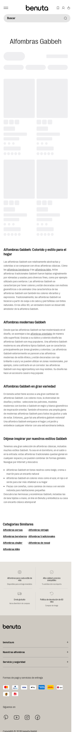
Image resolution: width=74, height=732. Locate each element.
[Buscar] (37, 18)
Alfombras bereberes (15, 536)
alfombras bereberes (18, 269)
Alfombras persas (13, 530)
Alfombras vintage (39, 530)
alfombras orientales (41, 333)
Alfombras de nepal (39, 542)
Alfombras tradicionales (42, 536)
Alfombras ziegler (12, 542)
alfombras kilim (43, 269)
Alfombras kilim (11, 549)
